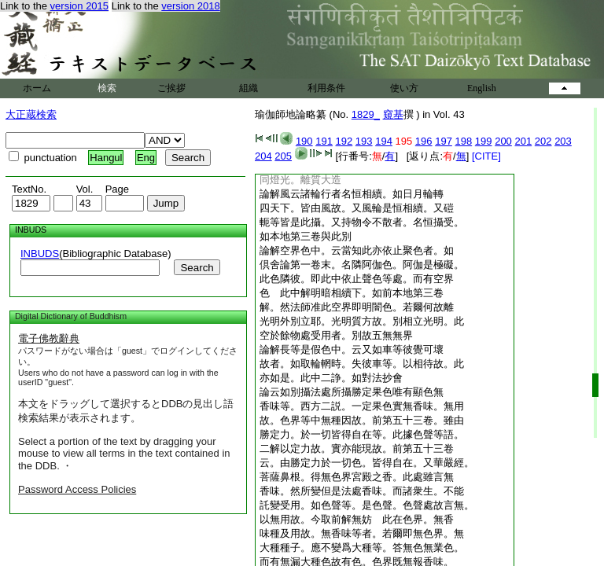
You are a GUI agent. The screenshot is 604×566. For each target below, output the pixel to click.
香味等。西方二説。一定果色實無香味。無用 (362, 406)
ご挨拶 (171, 88)
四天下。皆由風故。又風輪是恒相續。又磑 (357, 208)
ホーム (37, 88)
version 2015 (79, 6)
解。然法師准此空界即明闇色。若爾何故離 (357, 307)
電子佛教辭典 (48, 338)
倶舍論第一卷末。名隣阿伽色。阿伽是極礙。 (362, 264)
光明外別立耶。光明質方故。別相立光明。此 (362, 321)
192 (344, 141)
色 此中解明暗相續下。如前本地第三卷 (352, 293)
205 (283, 156)
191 (324, 141)
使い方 (404, 88)
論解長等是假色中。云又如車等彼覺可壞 (352, 349)
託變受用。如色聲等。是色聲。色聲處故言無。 (367, 505)
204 (263, 156)
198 (464, 141)
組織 (248, 88)
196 (424, 141)
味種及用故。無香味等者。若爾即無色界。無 (362, 533)
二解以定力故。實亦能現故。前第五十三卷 (357, 448)
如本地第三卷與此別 (306, 236)
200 (503, 141)
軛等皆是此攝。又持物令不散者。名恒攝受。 (362, 222)
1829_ (366, 114)
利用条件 (326, 88)
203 (563, 141)
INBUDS (39, 253)
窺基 (393, 114)
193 (364, 141)
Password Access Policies (77, 489)
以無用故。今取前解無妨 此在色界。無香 (357, 519)
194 (383, 141)
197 (443, 141)
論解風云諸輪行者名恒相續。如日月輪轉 (352, 194)
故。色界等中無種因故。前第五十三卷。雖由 (362, 420)
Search (196, 268)
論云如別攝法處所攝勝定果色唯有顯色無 (352, 392)
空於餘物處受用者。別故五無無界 (336, 335)
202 (543, 141)
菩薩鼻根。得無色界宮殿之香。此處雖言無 (357, 477)
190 (304, 141)
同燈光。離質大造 (300, 180)
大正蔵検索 (31, 114)
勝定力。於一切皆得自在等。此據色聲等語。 (362, 434)
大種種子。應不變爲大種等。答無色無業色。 (362, 547)
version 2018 (190, 6)
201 (523, 141)
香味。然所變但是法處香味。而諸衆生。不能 (362, 491)
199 (483, 141)
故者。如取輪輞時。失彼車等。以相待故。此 (362, 363)
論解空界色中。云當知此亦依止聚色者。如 (357, 250)
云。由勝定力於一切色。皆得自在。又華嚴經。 (367, 463)
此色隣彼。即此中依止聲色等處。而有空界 (357, 279)
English (481, 88)
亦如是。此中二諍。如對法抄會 (331, 378)
